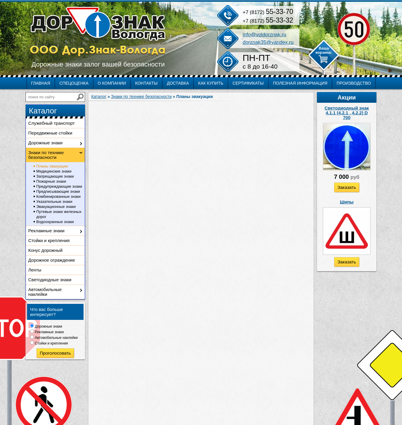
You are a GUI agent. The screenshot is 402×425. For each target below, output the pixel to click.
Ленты (34, 269)
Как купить (210, 83)
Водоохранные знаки (55, 221)
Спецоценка (74, 83)
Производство (354, 83)
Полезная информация (300, 83)
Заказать (346, 187)
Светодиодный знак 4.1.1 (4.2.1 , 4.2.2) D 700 (347, 112)
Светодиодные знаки (49, 279)
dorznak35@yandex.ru (268, 42)
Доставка (178, 83)
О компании (112, 83)
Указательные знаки (54, 201)
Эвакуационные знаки (56, 206)
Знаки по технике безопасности (46, 155)
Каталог (98, 96)
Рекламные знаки (46, 230)
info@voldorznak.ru (264, 34)
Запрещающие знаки (55, 176)
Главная (40, 83)
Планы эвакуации (52, 166)
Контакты (146, 83)
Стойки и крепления (49, 240)
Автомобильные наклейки (45, 292)
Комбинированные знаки (58, 196)
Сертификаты (248, 83)
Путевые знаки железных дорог (58, 214)
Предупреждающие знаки (59, 186)
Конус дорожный (45, 250)
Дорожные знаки (45, 142)
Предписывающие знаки (58, 191)
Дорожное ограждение (51, 260)
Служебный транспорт (51, 123)
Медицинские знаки (53, 171)
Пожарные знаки (51, 181)
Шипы (347, 201)
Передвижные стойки (50, 132)
